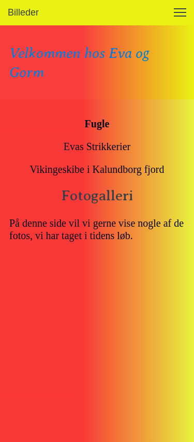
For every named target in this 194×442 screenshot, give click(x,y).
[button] (180, 12)
